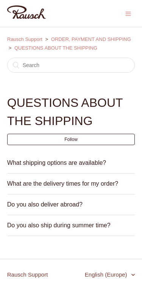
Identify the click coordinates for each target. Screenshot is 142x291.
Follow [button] (71, 139)
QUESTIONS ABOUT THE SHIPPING (55, 48)
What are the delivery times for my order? (62, 183)
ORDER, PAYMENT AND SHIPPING (91, 39)
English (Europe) (107, 274)
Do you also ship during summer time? (59, 225)
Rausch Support (24, 39)
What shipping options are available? (56, 163)
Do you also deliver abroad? (45, 204)
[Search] (71, 65)
